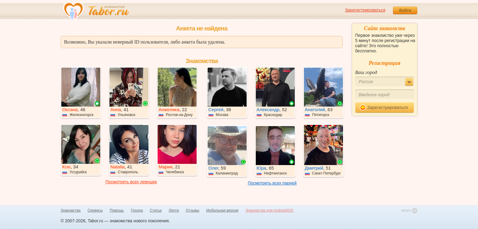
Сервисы (95, 210)
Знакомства (70, 210)
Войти (405, 10)
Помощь (117, 210)
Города (137, 210)
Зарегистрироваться (365, 10)
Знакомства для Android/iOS (269, 210)
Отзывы (192, 210)
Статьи (156, 210)
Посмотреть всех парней (272, 183)
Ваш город (366, 72)
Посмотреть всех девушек (131, 181)
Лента (174, 210)
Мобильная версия (222, 210)
